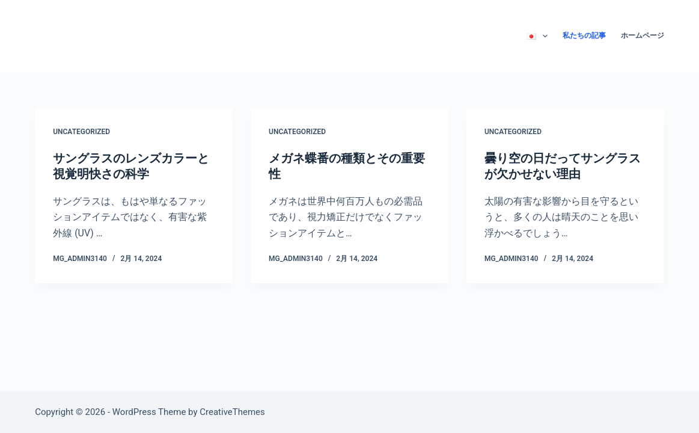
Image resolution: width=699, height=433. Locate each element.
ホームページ (642, 35)
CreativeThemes (232, 412)
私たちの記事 (584, 35)
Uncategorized (81, 131)
